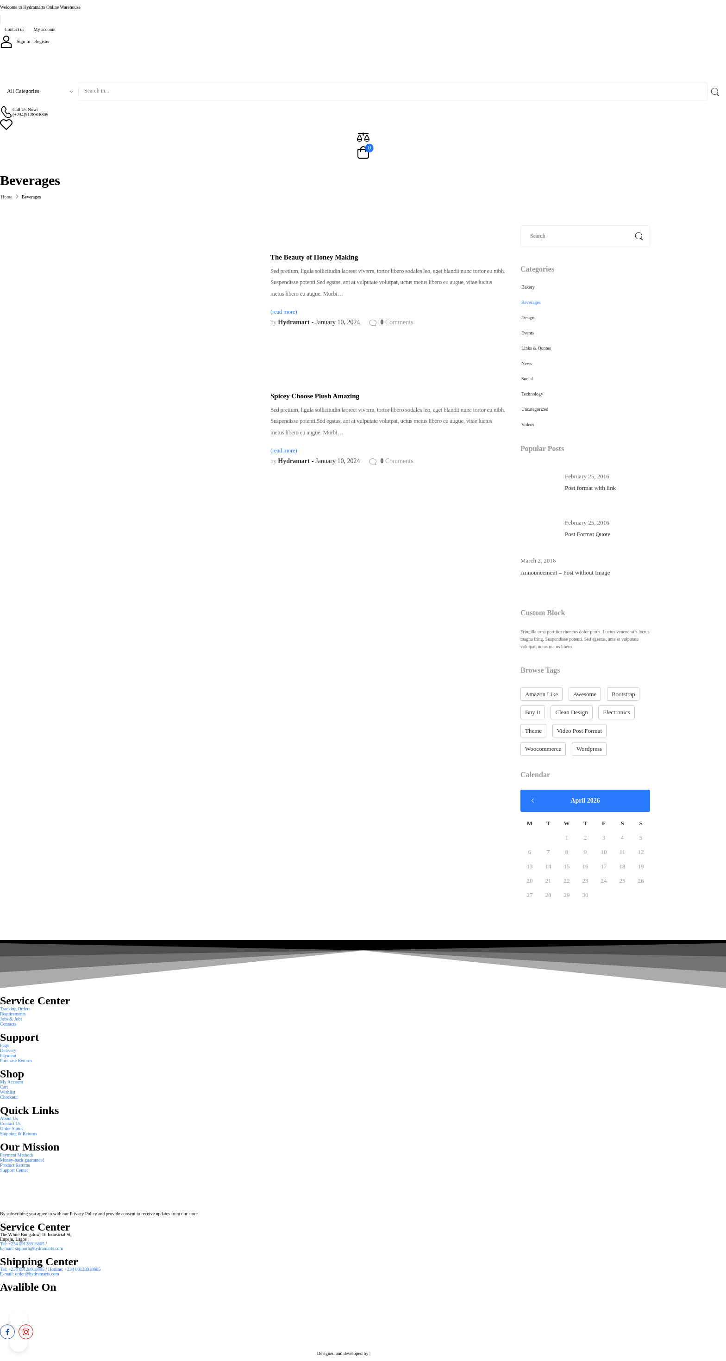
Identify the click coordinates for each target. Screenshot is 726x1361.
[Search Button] (716, 91)
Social (527, 378)
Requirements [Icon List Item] (13, 1013)
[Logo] (363, 65)
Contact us (15, 29)
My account (45, 29)
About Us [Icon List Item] (9, 1118)
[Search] (392, 91)
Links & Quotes (536, 348)
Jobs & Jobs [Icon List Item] (11, 1018)
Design (527, 317)
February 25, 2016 (587, 476)
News (526, 363)
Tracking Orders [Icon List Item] (15, 1008)
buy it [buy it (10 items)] (532, 712)
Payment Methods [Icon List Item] (17, 1154)
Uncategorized (534, 409)
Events (527, 332)
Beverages (531, 302)
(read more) (283, 311)
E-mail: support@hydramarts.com (31, 1248)
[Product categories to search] (39, 91)
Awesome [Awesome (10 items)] (585, 694)
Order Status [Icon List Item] (11, 1128)
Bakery (528, 287)
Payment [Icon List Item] (8, 1055)
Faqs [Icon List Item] (4, 1045)
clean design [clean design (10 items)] (571, 712)
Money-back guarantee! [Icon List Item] (22, 1160)
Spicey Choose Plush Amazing (314, 396)
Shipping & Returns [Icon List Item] (18, 1133)
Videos (527, 424)
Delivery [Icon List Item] (8, 1050)
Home (6, 196)
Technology (532, 393)
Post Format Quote (587, 534)
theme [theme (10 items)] (533, 730)
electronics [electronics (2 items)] (616, 712)
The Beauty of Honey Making (314, 257)
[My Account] (15, 41)
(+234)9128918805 (30, 114)
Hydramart (293, 322)
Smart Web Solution (390, 1353)
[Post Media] (538, 482)
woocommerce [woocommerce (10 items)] (543, 748)
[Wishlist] (363, 124)
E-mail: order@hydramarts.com (29, 1273)
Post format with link (590, 487)
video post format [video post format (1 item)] (579, 730)
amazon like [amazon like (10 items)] (541, 694)
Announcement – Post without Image (565, 572)
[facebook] (7, 1331)
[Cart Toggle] (363, 153)
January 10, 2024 (337, 322)
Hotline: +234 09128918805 (74, 1269)
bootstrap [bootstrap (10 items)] (623, 694)
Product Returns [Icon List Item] (15, 1165)
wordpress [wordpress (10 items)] (589, 748)
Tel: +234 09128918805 (23, 1243)
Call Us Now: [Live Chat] (25, 109)
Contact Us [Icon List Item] (10, 1123)
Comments (396, 322)
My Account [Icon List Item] (11, 1081)
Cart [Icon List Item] (4, 1086)
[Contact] (6, 111)
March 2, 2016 (538, 560)
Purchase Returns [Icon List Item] (16, 1060)
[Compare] (363, 136)
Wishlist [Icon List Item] (7, 1092)
